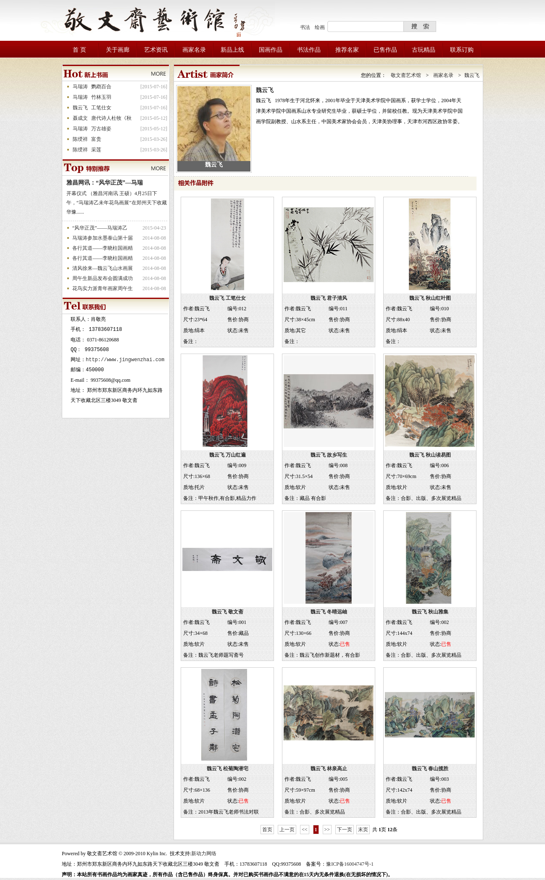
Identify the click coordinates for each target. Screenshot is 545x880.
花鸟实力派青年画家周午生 (102, 288)
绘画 (320, 27)
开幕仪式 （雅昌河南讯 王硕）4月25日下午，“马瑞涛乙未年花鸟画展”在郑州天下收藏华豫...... (116, 202)
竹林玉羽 (101, 97)
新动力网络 (203, 853)
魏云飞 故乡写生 (329, 455)
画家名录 (443, 75)
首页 (267, 829)
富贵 (96, 139)
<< (305, 829)
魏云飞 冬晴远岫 (329, 612)
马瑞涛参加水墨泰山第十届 (102, 238)
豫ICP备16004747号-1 (350, 864)
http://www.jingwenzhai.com (125, 359)
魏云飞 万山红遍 (227, 455)
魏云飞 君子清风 (329, 298)
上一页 (287, 829)
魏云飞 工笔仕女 (227, 298)
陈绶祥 (80, 139)
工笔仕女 (101, 108)
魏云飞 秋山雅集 (430, 612)
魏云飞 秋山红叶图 (430, 298)
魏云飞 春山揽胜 (430, 769)
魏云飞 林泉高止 (329, 769)
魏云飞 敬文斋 (227, 612)
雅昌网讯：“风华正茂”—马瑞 (104, 183)
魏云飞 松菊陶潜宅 (227, 769)
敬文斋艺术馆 (406, 75)
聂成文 (80, 118)
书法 (305, 27)
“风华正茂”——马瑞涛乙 (99, 228)
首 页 (79, 50)
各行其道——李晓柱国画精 (102, 248)
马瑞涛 (80, 87)
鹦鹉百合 (101, 87)
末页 (363, 829)
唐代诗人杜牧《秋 (111, 118)
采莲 (96, 150)
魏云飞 (80, 108)
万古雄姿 (101, 129)
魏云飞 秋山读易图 (430, 455)
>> (327, 829)
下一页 (344, 829)
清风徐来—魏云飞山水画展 (102, 268)
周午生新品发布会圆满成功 (102, 278)
